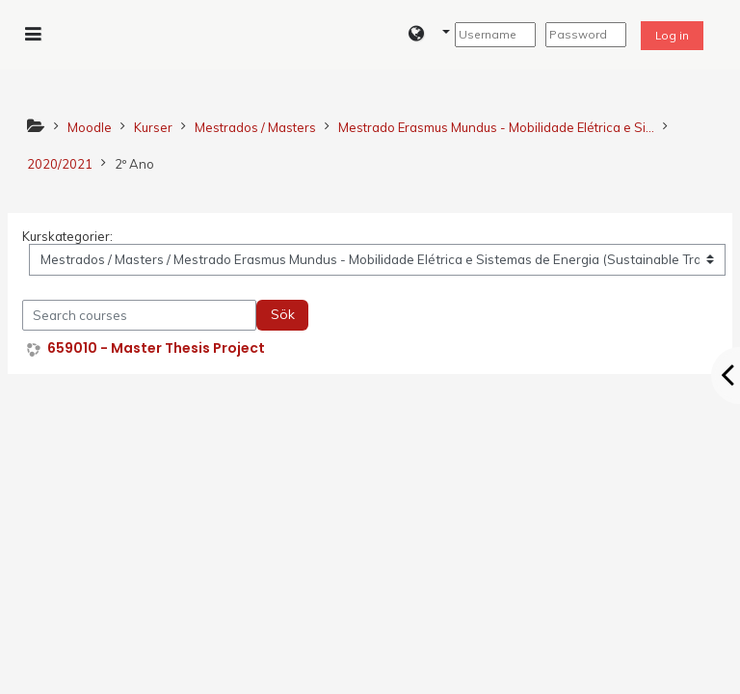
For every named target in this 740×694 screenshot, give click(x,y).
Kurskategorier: (67, 236)
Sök (283, 314)
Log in (672, 35)
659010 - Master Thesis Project (156, 348)
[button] (429, 34)
